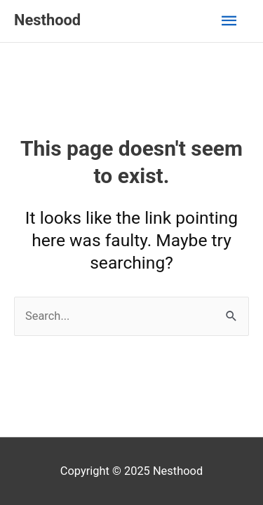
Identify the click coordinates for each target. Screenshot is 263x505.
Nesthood (47, 20)
